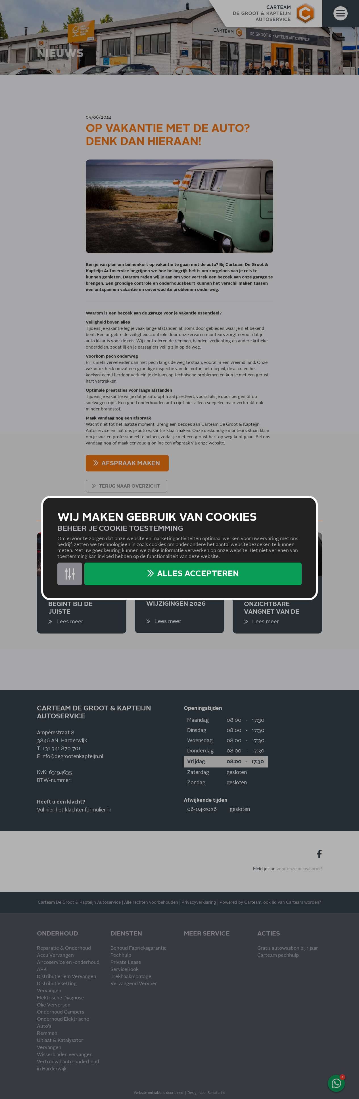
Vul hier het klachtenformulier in (74, 810)
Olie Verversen (53, 1005)
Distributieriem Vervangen (66, 976)
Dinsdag (196, 730)
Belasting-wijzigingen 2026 (176, 600)
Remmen (47, 1033)
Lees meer (69, 621)
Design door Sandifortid (206, 1093)
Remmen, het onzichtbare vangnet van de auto (271, 603)
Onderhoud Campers (60, 1012)
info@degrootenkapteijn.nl (72, 756)
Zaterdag (198, 772)
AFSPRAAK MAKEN (130, 463)
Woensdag (199, 740)
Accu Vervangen (55, 955)
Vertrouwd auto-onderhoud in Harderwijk (68, 1065)
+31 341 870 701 (61, 748)
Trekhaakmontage (130, 976)
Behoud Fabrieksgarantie (138, 948)
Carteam (252, 902)
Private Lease (125, 962)
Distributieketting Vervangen (57, 987)
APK (42, 969)
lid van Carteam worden (295, 902)
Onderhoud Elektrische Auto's (63, 1023)
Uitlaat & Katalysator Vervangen (60, 1044)
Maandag (198, 720)
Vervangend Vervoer (133, 983)
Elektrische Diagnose (60, 998)
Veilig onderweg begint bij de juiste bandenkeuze (78, 603)
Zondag (196, 782)
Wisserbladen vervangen (65, 1054)
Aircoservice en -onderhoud (68, 962)
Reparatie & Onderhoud (64, 948)
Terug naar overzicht (129, 486)
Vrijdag (196, 761)
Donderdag (200, 751)
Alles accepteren (198, 574)
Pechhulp (120, 955)
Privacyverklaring (198, 902)
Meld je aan (264, 869)
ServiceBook (124, 969)
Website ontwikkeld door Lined (158, 1093)
